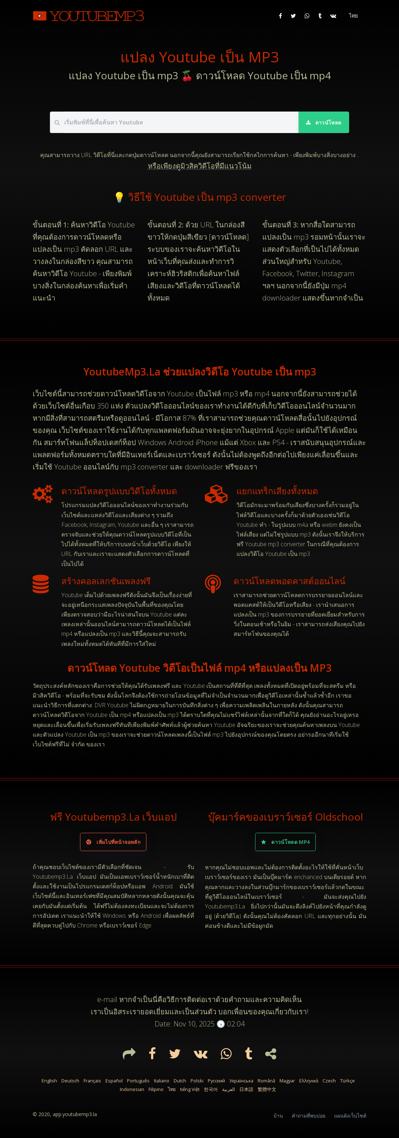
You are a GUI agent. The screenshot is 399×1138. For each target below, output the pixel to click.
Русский (216, 1080)
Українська (241, 1080)
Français (92, 1080)
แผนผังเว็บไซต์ (350, 1115)
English (49, 1080)
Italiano (161, 1080)
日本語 (246, 1089)
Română (266, 1080)
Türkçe (347, 1080)
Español (114, 1080)
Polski (197, 1080)
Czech (329, 1080)
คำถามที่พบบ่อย (308, 1115)
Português (138, 1080)
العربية (228, 1089)
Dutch (180, 1080)
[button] (352, 15)
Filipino (156, 1089)
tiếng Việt (190, 1089)
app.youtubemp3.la (75, 1114)
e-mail (107, 999)
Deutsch (70, 1080)
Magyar (287, 1080)
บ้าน (278, 1115)
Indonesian (132, 1089)
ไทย (172, 1089)
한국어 (211, 1089)
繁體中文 (267, 1089)
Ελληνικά (308, 1080)
